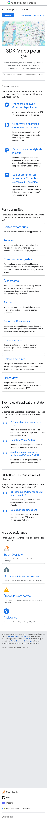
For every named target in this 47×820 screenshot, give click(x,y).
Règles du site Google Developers (22, 641)
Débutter (8, 15)
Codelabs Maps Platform (23, 440)
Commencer (11, 86)
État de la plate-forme (17, 596)
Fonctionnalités (12, 209)
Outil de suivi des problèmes (21, 576)
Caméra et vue (13, 340)
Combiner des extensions (23, 510)
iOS (3, 9)
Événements (11, 281)
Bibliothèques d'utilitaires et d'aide (21, 477)
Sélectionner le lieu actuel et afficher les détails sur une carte (25, 178)
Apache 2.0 (26, 639)
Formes (8, 302)
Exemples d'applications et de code (23, 405)
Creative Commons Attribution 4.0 (18, 636)
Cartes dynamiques (16, 227)
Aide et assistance (14, 533)
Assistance (10, 617)
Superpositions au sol (17, 321)
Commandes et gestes (18, 259)
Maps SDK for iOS (18, 9)
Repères (9, 240)
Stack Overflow (13, 554)
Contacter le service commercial (31, 15)
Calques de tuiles (14, 359)
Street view (11, 378)
